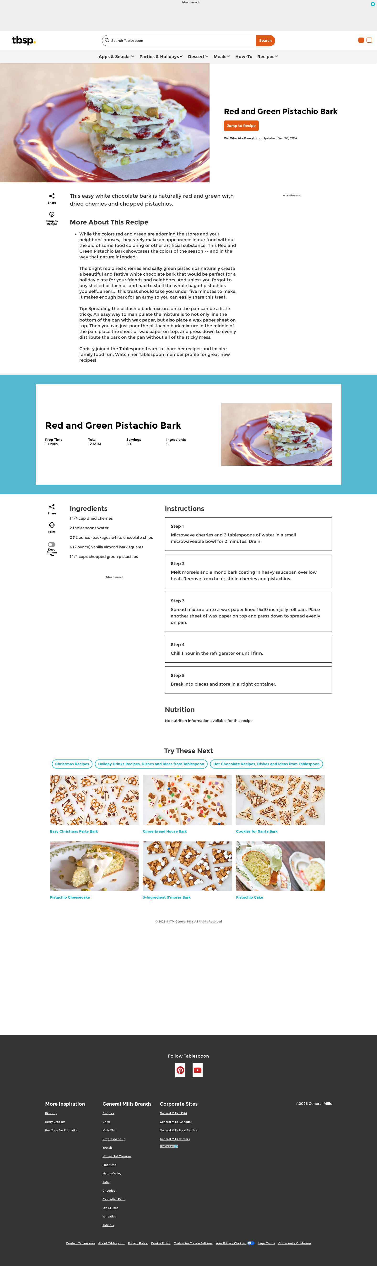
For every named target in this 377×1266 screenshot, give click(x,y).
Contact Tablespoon (80, 1243)
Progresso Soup (113, 1139)
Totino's (108, 1225)
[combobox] (179, 40)
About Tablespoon (111, 1243)
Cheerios (108, 1190)
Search (265, 40)
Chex (106, 1122)
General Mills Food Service (178, 1130)
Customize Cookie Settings (193, 1243)
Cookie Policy (160, 1243)
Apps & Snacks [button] (114, 56)
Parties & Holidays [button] (159, 56)
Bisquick (108, 1113)
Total (105, 1182)
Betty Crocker (55, 1122)
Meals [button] (220, 56)
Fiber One (109, 1165)
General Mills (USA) (173, 1113)
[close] (373, 4)
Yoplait (107, 1147)
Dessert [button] (196, 56)
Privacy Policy (138, 1243)
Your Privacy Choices (235, 1243)
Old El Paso (110, 1208)
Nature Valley (111, 1173)
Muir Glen (109, 1130)
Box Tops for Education (62, 1130)
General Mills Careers (175, 1139)
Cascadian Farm (113, 1199)
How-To (244, 56)
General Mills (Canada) (176, 1122)
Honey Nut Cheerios (116, 1156)
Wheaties (109, 1216)
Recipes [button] (265, 56)
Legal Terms (266, 1243)
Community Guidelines (294, 1243)
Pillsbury (51, 1113)
